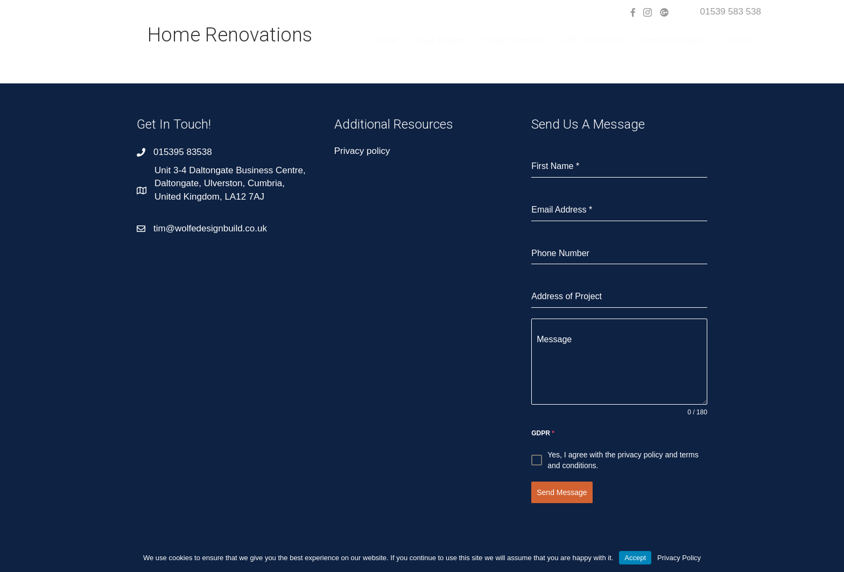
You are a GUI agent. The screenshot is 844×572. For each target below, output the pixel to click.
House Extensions (514, 40)
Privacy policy (362, 151)
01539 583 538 (730, 11)
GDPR (542, 433)
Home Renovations (674, 40)
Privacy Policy (679, 558)
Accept (635, 558)
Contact (739, 40)
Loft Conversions (593, 40)
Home (386, 40)
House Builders (439, 40)
